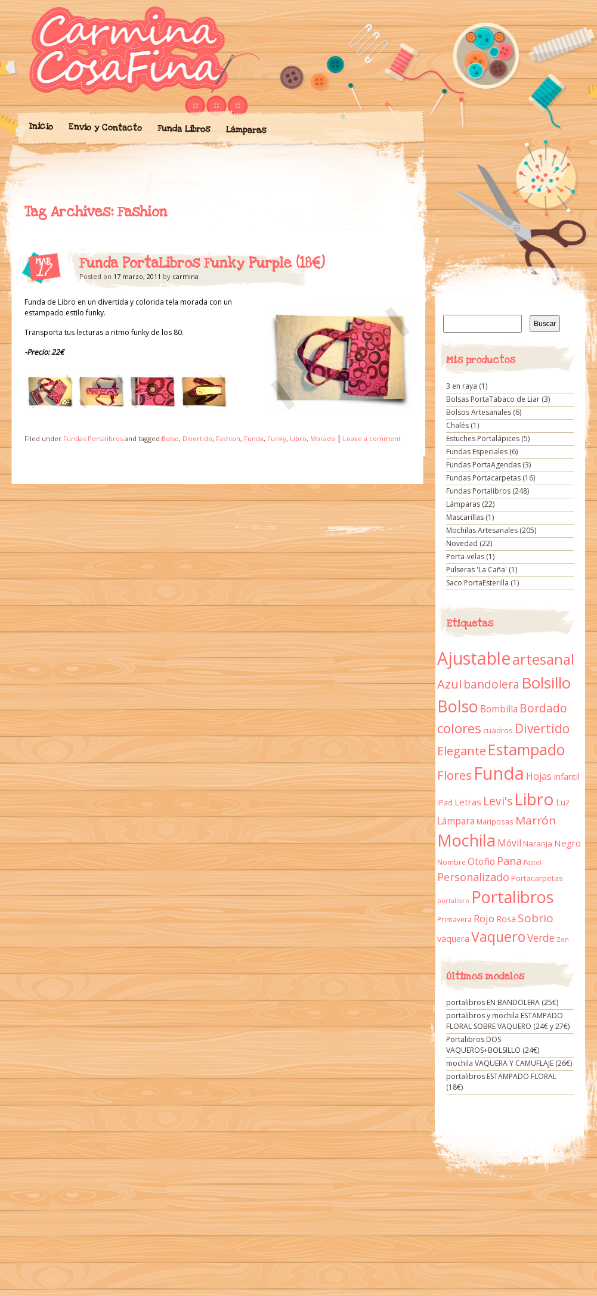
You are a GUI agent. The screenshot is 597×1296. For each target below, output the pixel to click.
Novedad (462, 543)
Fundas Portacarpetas (483, 478)
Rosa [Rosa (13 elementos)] (506, 919)
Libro (298, 438)
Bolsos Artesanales (478, 412)
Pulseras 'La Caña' (476, 570)
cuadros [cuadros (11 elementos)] (498, 730)
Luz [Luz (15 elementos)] (563, 802)
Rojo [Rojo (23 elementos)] (484, 918)
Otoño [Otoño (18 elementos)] (481, 861)
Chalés (457, 425)
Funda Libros (183, 129)
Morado (322, 438)
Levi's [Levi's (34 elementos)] (497, 801)
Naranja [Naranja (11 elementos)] (537, 843)
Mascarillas (465, 517)
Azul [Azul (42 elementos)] (449, 683)
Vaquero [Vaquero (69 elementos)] (498, 936)
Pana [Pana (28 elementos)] (509, 861)
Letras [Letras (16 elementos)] (467, 802)
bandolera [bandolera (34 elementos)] (491, 684)
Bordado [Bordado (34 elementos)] (543, 708)
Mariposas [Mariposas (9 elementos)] (495, 822)
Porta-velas (465, 556)
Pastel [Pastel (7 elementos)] (533, 862)
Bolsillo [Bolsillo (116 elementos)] (546, 682)
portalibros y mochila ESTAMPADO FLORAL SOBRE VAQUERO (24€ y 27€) (508, 1020)
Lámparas (245, 130)
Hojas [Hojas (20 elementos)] (539, 776)
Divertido (197, 438)
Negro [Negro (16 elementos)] (567, 843)
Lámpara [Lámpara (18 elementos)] (456, 820)
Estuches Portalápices (482, 438)
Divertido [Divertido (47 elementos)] (542, 728)
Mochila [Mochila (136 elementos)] (466, 840)
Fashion (228, 438)
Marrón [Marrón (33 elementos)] (535, 820)
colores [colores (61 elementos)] (459, 728)
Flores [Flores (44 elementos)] (454, 775)
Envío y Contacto (104, 127)
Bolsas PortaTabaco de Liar (493, 399)
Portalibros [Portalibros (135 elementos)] (512, 897)
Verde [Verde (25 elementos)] (541, 938)
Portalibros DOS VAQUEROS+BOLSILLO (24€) (492, 1044)
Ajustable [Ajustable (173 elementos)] (474, 658)
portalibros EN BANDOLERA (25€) (502, 1002)
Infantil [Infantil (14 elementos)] (566, 776)
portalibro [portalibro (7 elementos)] (453, 901)
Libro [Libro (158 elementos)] (534, 798)
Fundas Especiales (477, 452)
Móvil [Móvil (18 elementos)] (509, 842)
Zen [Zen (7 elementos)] (562, 939)
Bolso (170, 438)
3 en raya (461, 386)
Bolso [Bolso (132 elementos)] (457, 706)
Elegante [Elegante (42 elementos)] (461, 750)
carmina (185, 276)
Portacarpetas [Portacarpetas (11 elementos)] (537, 878)
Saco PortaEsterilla (477, 583)
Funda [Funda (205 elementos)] (499, 773)
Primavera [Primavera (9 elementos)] (454, 919)
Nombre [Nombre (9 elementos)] (451, 862)
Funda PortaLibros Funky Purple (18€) (202, 263)
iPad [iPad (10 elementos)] (445, 803)
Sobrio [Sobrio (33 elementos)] (535, 918)
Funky (276, 438)
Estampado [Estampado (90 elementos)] (526, 749)
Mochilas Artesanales (482, 530)
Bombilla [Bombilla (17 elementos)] (499, 709)
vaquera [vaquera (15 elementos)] (453, 938)
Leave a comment (372, 438)
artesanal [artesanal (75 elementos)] (543, 659)
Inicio (40, 126)
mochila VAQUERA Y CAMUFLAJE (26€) (509, 1063)
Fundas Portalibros (93, 438)
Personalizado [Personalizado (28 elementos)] (473, 877)
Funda (254, 438)
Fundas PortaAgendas (483, 465)
